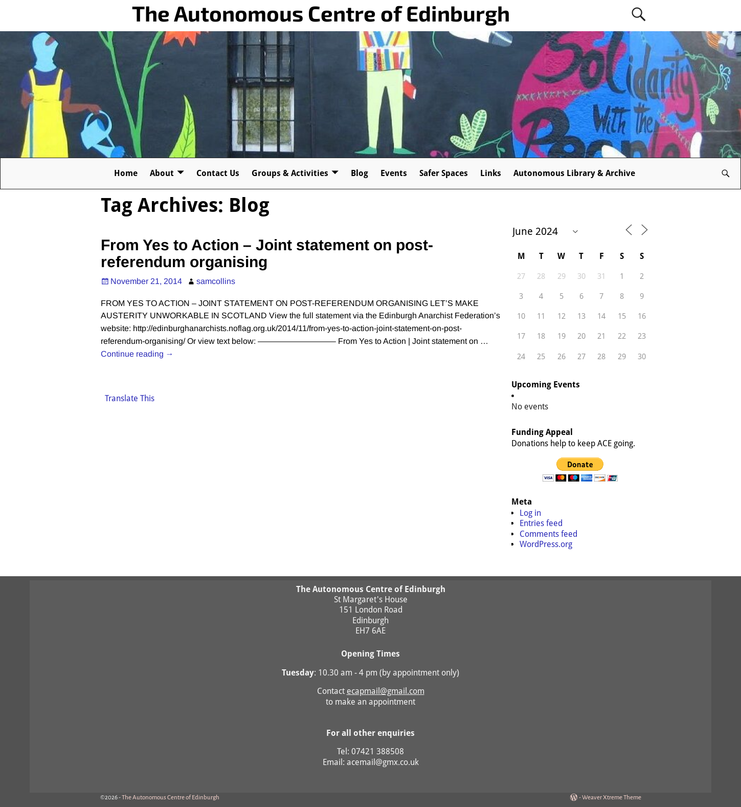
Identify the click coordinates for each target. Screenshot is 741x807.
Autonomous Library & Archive (574, 173)
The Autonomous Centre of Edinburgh (321, 13)
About (162, 173)
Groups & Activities (290, 173)
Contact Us (217, 173)
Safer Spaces (443, 173)
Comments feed (548, 534)
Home (126, 173)
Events (393, 173)
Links (490, 173)
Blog (359, 173)
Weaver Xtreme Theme (611, 797)
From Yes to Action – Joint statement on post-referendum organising (267, 253)
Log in (530, 513)
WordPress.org (546, 544)
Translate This (129, 398)
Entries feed (541, 523)
